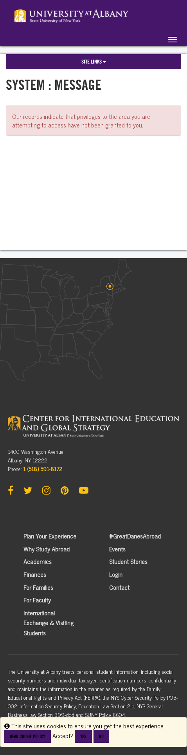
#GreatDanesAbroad (135, 536)
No (101, 736)
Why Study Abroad (46, 549)
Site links (93, 61)
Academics (37, 561)
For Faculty (37, 600)
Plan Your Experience (49, 536)
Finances (34, 574)
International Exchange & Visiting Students (48, 623)
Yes (83, 736)
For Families (38, 587)
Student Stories (128, 561)
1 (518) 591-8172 (42, 468)
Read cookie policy (27, 736)
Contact (119, 587)
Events (117, 549)
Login (115, 574)
